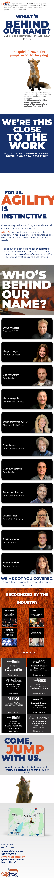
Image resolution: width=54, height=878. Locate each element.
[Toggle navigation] (50, 3)
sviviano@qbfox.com (13, 857)
